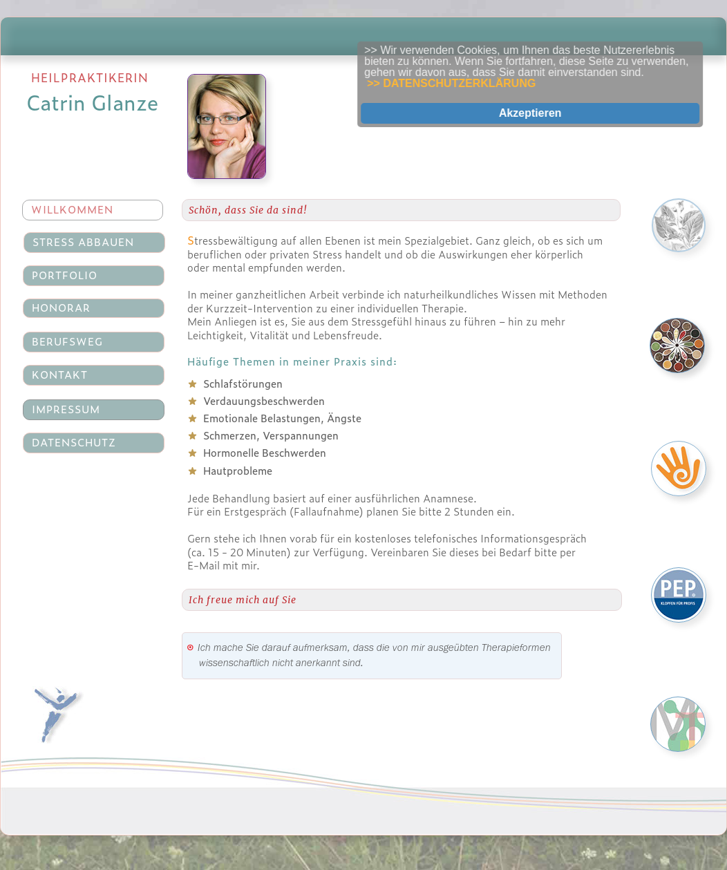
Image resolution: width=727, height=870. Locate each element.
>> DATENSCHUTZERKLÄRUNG (463, 83)
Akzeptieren (542, 113)
